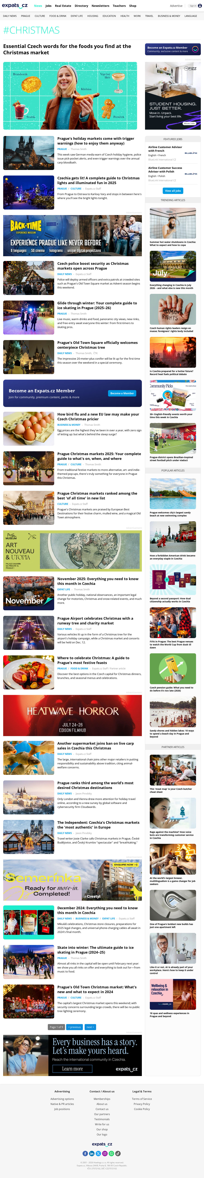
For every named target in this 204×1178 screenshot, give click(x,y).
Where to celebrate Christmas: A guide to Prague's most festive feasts (93, 660)
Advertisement (193, 59)
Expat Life (77, 15)
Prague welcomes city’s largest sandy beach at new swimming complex (170, 514)
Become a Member (122, 393)
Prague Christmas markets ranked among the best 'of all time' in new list (97, 495)
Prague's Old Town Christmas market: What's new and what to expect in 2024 (97, 989)
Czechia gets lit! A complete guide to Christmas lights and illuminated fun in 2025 (98, 180)
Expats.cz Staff (93, 188)
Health (124, 15)
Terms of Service (142, 1099)
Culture (40, 15)
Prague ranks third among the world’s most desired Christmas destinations (95, 785)
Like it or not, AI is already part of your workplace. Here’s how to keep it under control (171, 970)
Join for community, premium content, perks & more (44, 397)
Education (109, 15)
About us (102, 1104)
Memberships (102, 1099)
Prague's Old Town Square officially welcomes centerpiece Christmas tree (97, 345)
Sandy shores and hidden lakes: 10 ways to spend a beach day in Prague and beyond (172, 733)
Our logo (102, 1134)
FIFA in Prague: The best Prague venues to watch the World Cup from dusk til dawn (171, 644)
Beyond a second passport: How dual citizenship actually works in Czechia (170, 600)
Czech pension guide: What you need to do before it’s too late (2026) (171, 689)
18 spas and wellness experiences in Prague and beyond (169, 1015)
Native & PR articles (62, 1104)
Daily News (10, 15)
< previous (74, 1027)
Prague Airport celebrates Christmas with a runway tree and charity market (95, 620)
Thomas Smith (79, 149)
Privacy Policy (142, 1104)
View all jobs (173, 191)
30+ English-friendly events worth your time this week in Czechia (171, 416)
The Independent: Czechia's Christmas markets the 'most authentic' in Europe (98, 824)
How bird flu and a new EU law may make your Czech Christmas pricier (98, 416)
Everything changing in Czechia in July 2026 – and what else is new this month (171, 287)
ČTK (95, 353)
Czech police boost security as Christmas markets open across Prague (93, 266)
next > (90, 1027)
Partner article (117, 668)
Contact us (102, 1109)
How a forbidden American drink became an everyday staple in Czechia (172, 557)
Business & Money (169, 15)
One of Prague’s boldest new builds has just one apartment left (171, 926)
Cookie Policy (142, 1109)
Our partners (102, 1114)
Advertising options (62, 1099)
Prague (25, 15)
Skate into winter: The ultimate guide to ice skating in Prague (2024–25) (95, 950)
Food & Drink (57, 15)
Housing (92, 15)
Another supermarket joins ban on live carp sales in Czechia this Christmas (95, 745)
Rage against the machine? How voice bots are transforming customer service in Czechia (171, 834)
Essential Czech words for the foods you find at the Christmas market (67, 49)
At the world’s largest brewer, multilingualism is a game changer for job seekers (172, 881)
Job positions (62, 1109)
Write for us (102, 1124)
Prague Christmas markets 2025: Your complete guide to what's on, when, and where (99, 456)
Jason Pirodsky (84, 793)
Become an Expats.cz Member (42, 391)
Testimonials (102, 1119)
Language (191, 15)
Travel (149, 15)
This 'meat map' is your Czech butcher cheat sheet (171, 790)
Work (137, 15)
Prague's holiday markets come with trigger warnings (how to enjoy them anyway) (95, 141)
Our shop (102, 1129)
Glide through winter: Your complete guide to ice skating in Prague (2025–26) (97, 305)
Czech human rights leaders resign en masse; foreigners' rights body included (171, 330)
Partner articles (173, 747)
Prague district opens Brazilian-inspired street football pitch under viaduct (171, 459)
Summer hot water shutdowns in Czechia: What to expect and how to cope (173, 243)
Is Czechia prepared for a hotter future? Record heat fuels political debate (171, 373)
